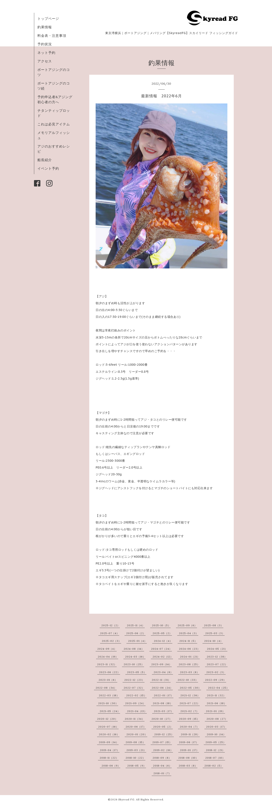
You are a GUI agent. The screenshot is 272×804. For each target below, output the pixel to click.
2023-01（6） (108, 679)
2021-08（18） (163, 703)
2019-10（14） (216, 734)
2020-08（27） (217, 718)
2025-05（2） (162, 633)
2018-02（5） (213, 765)
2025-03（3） (215, 633)
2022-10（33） (188, 679)
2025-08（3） (213, 625)
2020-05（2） (163, 726)
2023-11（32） (107, 664)
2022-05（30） (190, 687)
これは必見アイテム (53, 124)
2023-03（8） (189, 672)
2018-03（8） (188, 765)
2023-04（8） (163, 672)
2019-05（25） (215, 742)
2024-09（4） (107, 648)
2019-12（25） (164, 734)
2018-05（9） (136, 765)
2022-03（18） (109, 695)
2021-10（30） (108, 703)
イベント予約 (48, 168)
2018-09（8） (162, 757)
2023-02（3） (216, 672)
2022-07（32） (134, 687)
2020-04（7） (189, 726)
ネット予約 (46, 52)
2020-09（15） (189, 718)
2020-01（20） (136, 734)
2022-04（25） (218, 687)
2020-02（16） (109, 734)
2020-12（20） (107, 718)
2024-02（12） (163, 656)
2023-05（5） (136, 672)
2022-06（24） (162, 687)
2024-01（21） (190, 656)
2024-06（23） (189, 648)
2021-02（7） (189, 711)
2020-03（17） (216, 726)
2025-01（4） (137, 640)
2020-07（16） (108, 726)
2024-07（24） (161, 648)
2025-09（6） (187, 625)
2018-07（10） (215, 757)
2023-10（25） (134, 664)
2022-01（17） (163, 695)
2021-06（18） (217, 703)
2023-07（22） (217, 664)
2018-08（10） (188, 757)
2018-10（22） (135, 757)
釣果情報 (44, 27)
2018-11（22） (109, 757)
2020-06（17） (136, 726)
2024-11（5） (188, 640)
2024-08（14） (134, 648)
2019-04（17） (109, 750)
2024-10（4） (213, 640)
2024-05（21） (217, 648)
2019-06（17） (188, 742)
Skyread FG (126, 799)
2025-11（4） (136, 625)
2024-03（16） (135, 656)
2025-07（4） (109, 633)
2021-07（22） (190, 703)
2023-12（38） (217, 656)
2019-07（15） (162, 742)
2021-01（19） (215, 711)
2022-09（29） (215, 679)
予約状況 (44, 44)
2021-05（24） (110, 711)
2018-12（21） (215, 750)
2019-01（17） (189, 750)
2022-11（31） (161, 679)
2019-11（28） (190, 734)
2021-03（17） (163, 711)
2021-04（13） (137, 711)
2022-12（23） (134, 679)
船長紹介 (44, 160)
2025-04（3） (188, 633)
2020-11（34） (134, 718)
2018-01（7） (162, 773)
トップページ (48, 18)
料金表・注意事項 (51, 35)
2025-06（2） (136, 633)
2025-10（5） (161, 625)
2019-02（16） (163, 750)
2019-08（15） (135, 742)
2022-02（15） (136, 695)
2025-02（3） (111, 640)
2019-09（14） (109, 742)
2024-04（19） (108, 656)
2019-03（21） (136, 750)
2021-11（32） (216, 695)
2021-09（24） (135, 703)
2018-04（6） (162, 765)
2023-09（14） (161, 664)
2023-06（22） (109, 672)
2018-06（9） (111, 765)
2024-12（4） (163, 640)
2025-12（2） (110, 625)
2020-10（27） (162, 718)
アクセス (44, 61)
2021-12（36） (190, 695)
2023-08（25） (189, 664)
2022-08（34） (106, 687)
